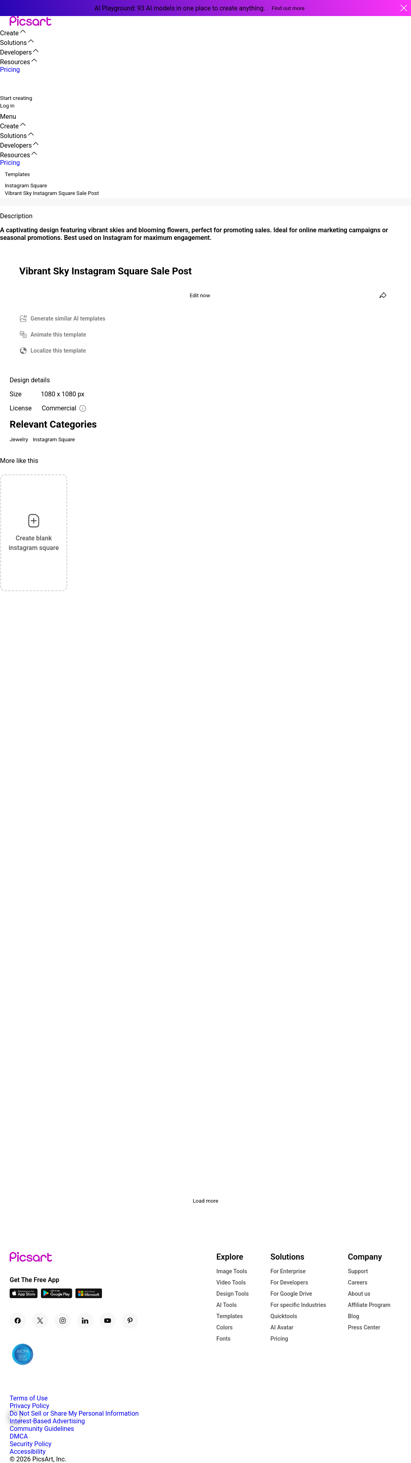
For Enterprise (288, 1271)
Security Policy (30, 1444)
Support (358, 1271)
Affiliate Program (369, 1305)
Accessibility (28, 1451)
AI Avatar (282, 1327)
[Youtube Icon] (108, 1321)
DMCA (19, 1436)
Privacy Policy (29, 1406)
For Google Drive (291, 1294)
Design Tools (232, 1294)
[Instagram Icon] (63, 1321)
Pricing (279, 1338)
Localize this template (58, 350)
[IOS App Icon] (24, 1296)
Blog (353, 1316)
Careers (358, 1282)
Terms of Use (29, 1398)
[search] (11, 83)
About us (359, 1294)
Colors (224, 1327)
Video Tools (231, 1282)
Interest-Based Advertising (47, 1421)
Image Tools (231, 1271)
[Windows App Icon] (88, 1296)
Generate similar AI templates (68, 318)
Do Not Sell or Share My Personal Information (74, 1413)
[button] (5, 21)
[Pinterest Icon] (130, 1321)
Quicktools (284, 1316)
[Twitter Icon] (40, 1321)
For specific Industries (298, 1305)
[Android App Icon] (56, 1296)
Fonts (223, 1338)
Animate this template (58, 334)
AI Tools (226, 1305)
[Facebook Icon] (18, 1321)
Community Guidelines (42, 1429)
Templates (229, 1316)
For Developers (289, 1282)
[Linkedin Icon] (85, 1321)
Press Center (364, 1327)
